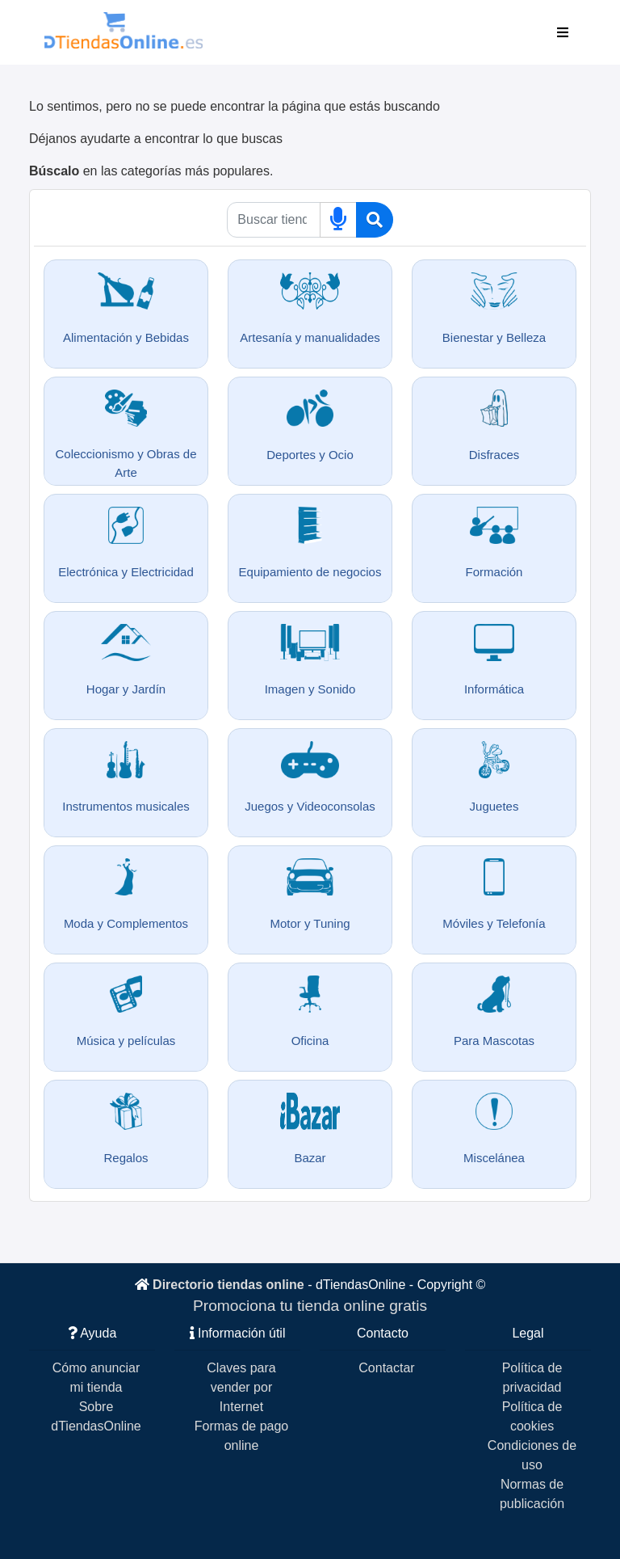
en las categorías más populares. (151, 171)
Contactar (386, 1368)
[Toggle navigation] (562, 32)
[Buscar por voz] (338, 220)
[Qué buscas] (273, 220)
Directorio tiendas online (228, 1284)
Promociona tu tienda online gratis (310, 1305)
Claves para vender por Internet (241, 1387)
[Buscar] (374, 220)
